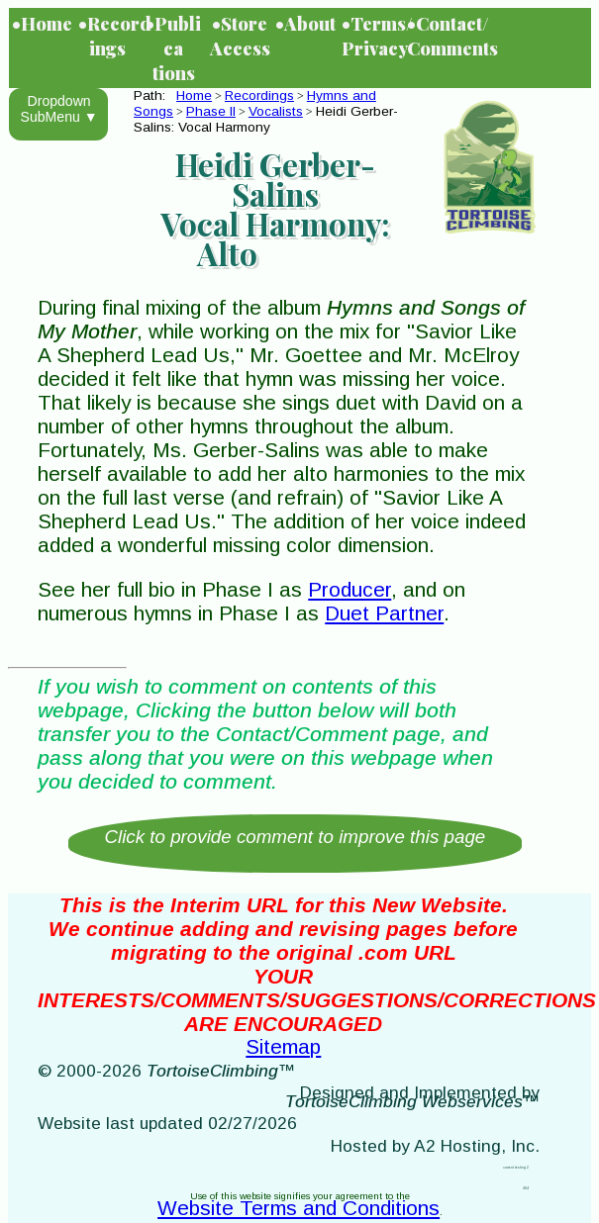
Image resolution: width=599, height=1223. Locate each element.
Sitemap (283, 1046)
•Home (42, 23)
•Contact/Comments (438, 35)
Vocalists (276, 111)
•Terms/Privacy (373, 35)
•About (305, 23)
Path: (153, 95)
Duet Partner (384, 613)
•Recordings (110, 35)
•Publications (173, 48)
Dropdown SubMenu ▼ (59, 109)
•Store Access (240, 35)
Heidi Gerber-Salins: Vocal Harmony (266, 119)
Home (194, 95)
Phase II (211, 111)
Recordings (259, 95)
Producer (349, 589)
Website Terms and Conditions (298, 1207)
